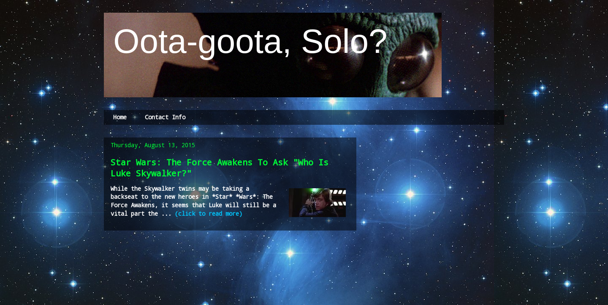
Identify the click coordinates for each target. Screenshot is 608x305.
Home (120, 117)
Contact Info (165, 117)
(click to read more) (208, 213)
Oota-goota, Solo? (246, 41)
